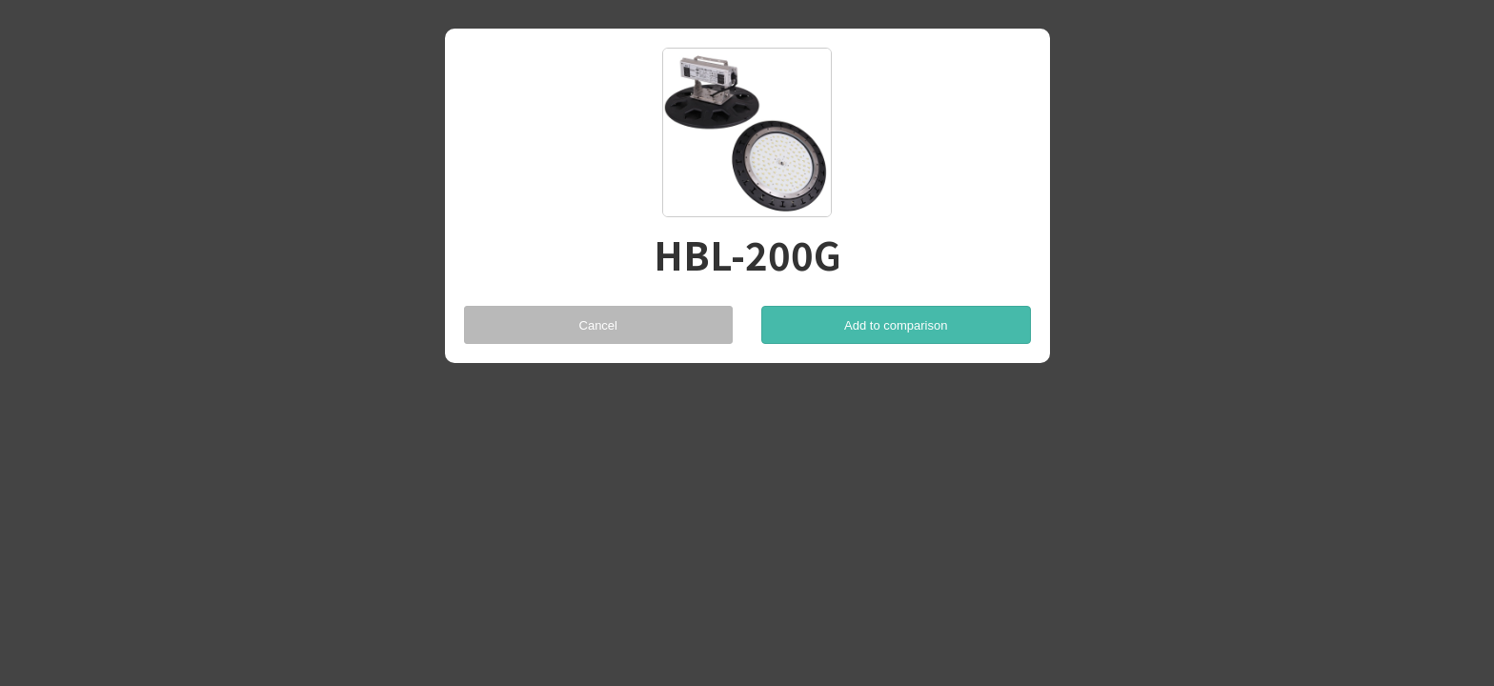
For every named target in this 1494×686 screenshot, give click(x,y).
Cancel (598, 325)
